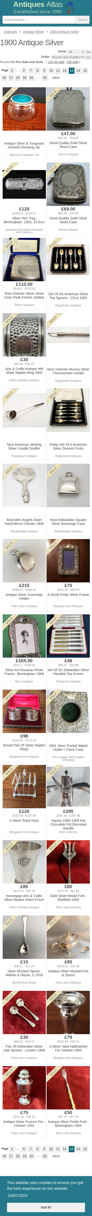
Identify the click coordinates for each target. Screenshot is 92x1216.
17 (11, 78)
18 (18, 78)
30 (45, 78)
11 (58, 70)
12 (65, 70)
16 (4, 78)
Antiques (37, 4)
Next (55, 78)
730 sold (72, 62)
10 (51, 70)
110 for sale (56, 62)
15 (85, 70)
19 (24, 78)
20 (31, 78)
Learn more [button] (18, 1195)
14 (78, 70)
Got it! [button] (46, 1207)
